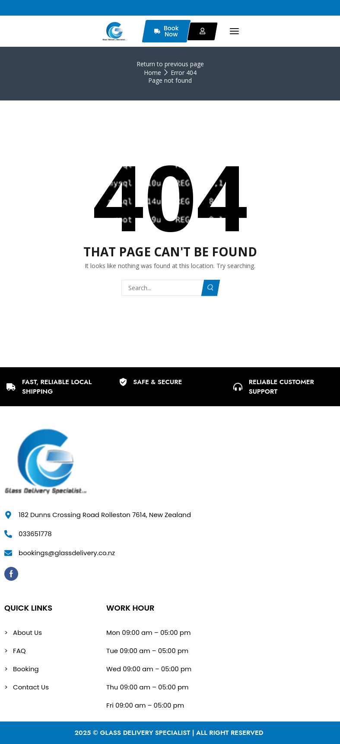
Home (152, 72)
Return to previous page (170, 64)
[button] (234, 31)
